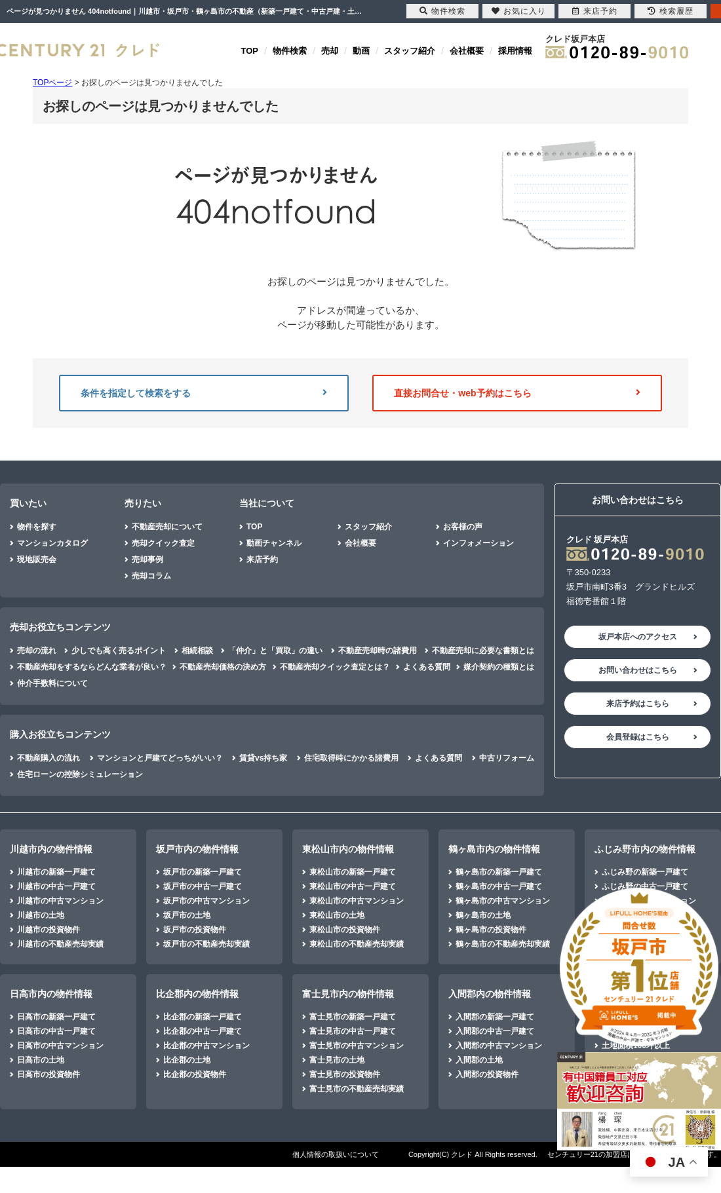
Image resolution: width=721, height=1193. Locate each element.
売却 (329, 51)
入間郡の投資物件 (487, 1074)
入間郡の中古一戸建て (495, 1031)
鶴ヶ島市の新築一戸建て (499, 872)
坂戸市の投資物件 (194, 929)
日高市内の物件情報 (51, 994)
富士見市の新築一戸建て (352, 1016)
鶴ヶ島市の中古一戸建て (499, 886)
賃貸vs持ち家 (263, 758)
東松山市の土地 (336, 915)
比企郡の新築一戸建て (202, 1016)
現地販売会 (36, 559)
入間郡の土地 (479, 1060)
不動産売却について (167, 526)
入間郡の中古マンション (499, 1045)
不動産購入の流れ (48, 758)
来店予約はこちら (637, 703)
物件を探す (36, 526)
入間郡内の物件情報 (489, 994)
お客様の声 (462, 526)
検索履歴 (670, 11)
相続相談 (197, 650)
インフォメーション (478, 543)
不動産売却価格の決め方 (223, 667)
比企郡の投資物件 (194, 1074)
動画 (361, 51)
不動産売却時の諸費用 (377, 650)
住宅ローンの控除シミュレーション (80, 774)
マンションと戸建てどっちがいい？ (160, 758)
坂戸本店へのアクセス (637, 636)
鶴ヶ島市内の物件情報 (494, 849)
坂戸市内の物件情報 (197, 849)
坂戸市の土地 (186, 915)
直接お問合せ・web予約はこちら (517, 393)
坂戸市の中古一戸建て (202, 886)
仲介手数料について (52, 683)
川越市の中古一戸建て (56, 886)
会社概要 (467, 51)
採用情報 (515, 51)
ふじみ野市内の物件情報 (644, 849)
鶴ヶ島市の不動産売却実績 (503, 944)
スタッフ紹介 (409, 51)
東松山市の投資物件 (344, 929)
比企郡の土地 (186, 1060)
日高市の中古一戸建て (56, 1031)
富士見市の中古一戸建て (352, 1031)
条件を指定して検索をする (204, 393)
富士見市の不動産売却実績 (356, 1088)
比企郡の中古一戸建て (202, 1031)
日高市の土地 (40, 1060)
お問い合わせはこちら (637, 670)
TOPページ (52, 82)
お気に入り (519, 11)
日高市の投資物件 (48, 1074)
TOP (250, 51)
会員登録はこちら (637, 737)
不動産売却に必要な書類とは (483, 650)
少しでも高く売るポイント (118, 650)
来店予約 (262, 559)
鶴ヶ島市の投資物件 (491, 929)
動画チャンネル (274, 543)
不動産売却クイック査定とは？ (335, 667)
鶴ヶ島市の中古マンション (503, 900)
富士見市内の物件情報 (348, 994)
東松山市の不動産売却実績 (356, 944)
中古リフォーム (506, 758)
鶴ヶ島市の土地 (483, 915)
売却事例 (147, 559)
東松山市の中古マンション (356, 900)
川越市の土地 (40, 915)
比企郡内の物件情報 (197, 994)
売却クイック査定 (163, 543)
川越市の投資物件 (48, 929)
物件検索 (290, 51)
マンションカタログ (52, 543)
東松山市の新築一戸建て (352, 872)
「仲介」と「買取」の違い (275, 650)
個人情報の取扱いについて (335, 1154)
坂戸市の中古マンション (206, 900)
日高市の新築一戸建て (56, 1016)
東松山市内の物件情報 (348, 849)
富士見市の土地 (336, 1060)
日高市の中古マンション (60, 1045)
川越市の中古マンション (60, 900)
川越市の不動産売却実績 (60, 944)
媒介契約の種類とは (498, 667)
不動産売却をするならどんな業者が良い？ (91, 667)
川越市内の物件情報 (51, 849)
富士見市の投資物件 (344, 1074)
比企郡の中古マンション (206, 1045)
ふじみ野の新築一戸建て (645, 872)
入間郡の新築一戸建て (495, 1016)
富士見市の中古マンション (356, 1045)
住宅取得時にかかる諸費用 (351, 758)
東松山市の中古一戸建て (352, 886)
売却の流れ (36, 650)
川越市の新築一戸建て (56, 872)
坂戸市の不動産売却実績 (206, 944)
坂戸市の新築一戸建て (202, 872)
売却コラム (151, 575)
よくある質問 (426, 667)
